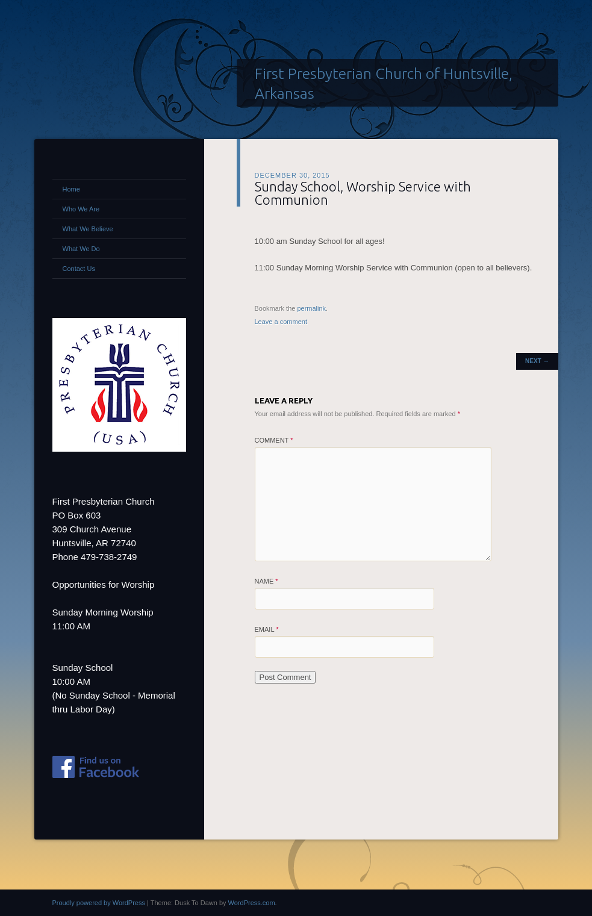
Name (266, 581)
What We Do (81, 248)
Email (267, 629)
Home (71, 189)
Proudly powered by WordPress (98, 902)
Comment (274, 440)
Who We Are (81, 209)
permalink (311, 308)
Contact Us (79, 268)
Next (537, 361)
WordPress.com (251, 902)
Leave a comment (281, 321)
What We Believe (88, 228)
